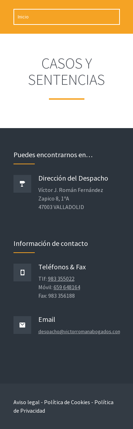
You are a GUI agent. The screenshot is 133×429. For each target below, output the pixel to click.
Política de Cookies (67, 402)
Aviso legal (26, 402)
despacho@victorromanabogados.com (80, 331)
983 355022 (61, 278)
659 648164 (67, 287)
